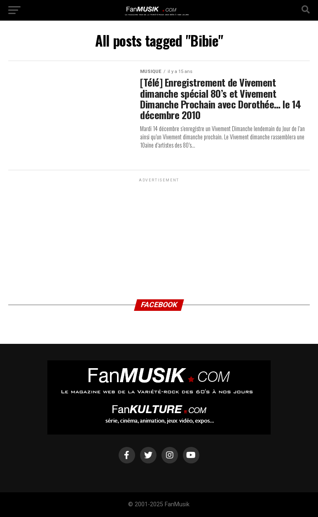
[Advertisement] (159, 235)
